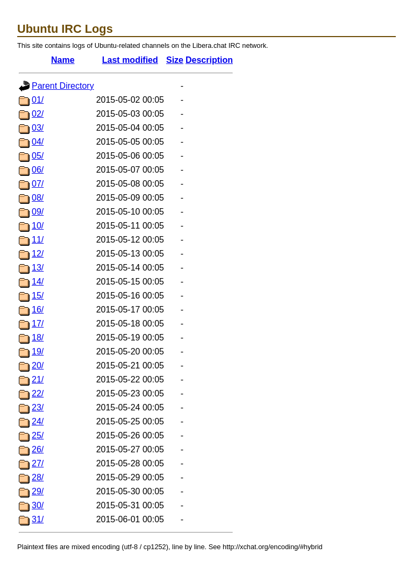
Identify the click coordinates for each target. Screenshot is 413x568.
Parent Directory (63, 85)
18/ (38, 337)
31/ (38, 519)
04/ (38, 141)
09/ (38, 211)
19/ (38, 351)
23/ (38, 407)
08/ (38, 197)
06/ (38, 169)
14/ (38, 281)
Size (174, 60)
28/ (38, 477)
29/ (38, 491)
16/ (38, 309)
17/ (38, 323)
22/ (38, 393)
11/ (38, 239)
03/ (38, 127)
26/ (38, 449)
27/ (38, 463)
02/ (38, 113)
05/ (38, 155)
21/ (38, 379)
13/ (38, 267)
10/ (38, 225)
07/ (38, 183)
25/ (38, 435)
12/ (38, 253)
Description (209, 60)
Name (63, 60)
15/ (38, 295)
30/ (38, 505)
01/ (38, 99)
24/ (38, 421)
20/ (38, 365)
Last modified (130, 60)
